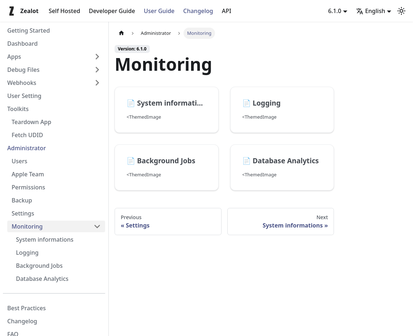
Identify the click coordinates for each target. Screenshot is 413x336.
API (226, 11)
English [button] (370, 11)
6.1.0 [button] (334, 11)
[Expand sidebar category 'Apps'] (97, 56)
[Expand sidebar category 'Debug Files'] (97, 69)
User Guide (159, 11)
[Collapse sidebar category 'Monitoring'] (97, 226)
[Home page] (121, 33)
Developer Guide (112, 11)
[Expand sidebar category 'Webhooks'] (97, 83)
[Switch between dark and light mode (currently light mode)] (401, 11)
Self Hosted (64, 11)
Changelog (198, 11)
